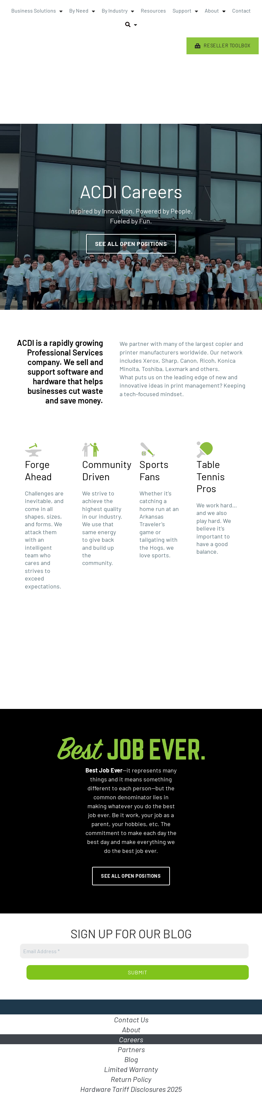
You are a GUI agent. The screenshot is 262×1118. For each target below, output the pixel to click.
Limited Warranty (131, 1069)
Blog (131, 1059)
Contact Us (131, 1019)
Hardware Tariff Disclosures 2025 (131, 1089)
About (131, 1029)
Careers (131, 1039)
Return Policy (131, 1079)
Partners (131, 1049)
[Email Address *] (134, 951)
